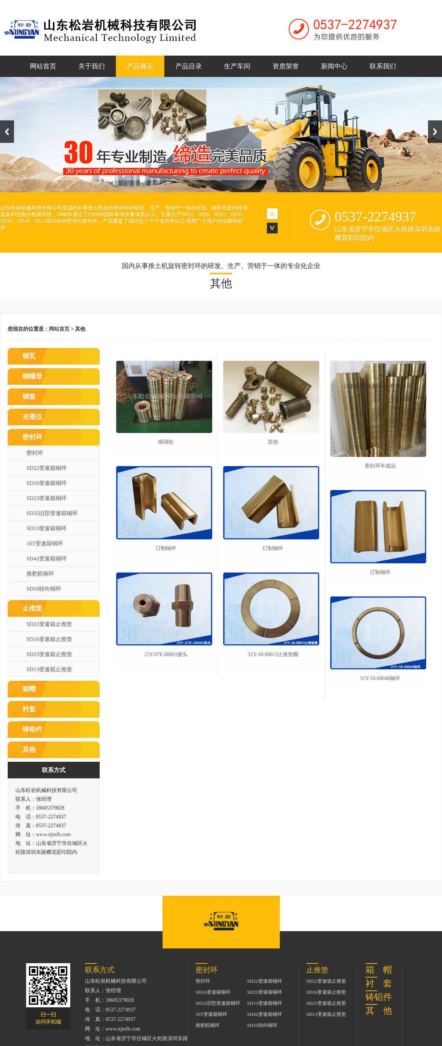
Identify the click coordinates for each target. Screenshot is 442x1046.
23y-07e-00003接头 (165, 654)
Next (435, 131)
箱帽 (29, 689)
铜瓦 (29, 356)
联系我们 (383, 66)
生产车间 (237, 66)
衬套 (29, 709)
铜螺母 (32, 376)
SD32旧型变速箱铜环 (52, 513)
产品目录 (188, 66)
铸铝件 (32, 729)
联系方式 (53, 770)
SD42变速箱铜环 (46, 558)
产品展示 (140, 66)
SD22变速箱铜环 (46, 468)
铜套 (29, 396)
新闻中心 (334, 66)
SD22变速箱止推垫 (49, 624)
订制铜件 (166, 548)
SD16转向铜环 (43, 589)
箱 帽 (379, 970)
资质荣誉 (285, 66)
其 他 (379, 1010)
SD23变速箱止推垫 (49, 654)
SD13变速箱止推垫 (49, 669)
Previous (7, 131)
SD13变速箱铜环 (46, 528)
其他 (29, 749)
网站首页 (43, 66)
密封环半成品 (380, 466)
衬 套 (379, 983)
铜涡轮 (166, 442)
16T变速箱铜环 (44, 543)
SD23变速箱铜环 (46, 498)
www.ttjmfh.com (53, 834)
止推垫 (32, 608)
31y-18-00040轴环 (380, 678)
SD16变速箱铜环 (46, 483)
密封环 (32, 437)
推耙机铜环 (40, 574)
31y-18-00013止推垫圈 (273, 654)
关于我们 (91, 66)
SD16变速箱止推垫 (49, 639)
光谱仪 (32, 416)
